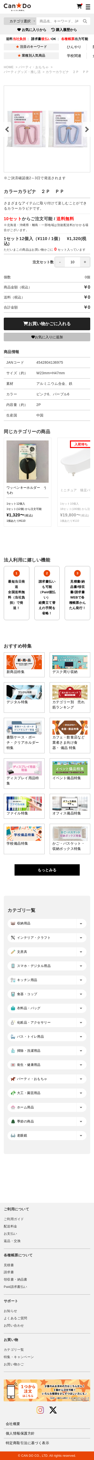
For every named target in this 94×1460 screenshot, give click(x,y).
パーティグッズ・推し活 (23, 72)
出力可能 (74, 39)
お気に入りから (31, 30)
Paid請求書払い (15, 1287)
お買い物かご (14, 1364)
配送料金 (10, 1226)
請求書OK (43, 39)
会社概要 (13, 1424)
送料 (16, 39)
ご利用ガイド (14, 1219)
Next (86, 129)
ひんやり (74, 47)
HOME (9, 67)
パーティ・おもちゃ (34, 67)
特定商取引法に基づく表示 (27, 1443)
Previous (7, 129)
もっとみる (47, 870)
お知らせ (10, 1311)
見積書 (9, 1265)
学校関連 (74, 56)
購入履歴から (64, 30)
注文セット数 (61, 262)
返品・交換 (12, 1241)
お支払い (10, 1234)
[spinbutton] (72, 262)
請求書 (9, 1272)
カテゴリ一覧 (14, 1350)
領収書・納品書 (15, 1279)
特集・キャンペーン (19, 1357)
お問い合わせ (14, 1325)
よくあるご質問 (15, 1318)
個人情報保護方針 (20, 1433)
